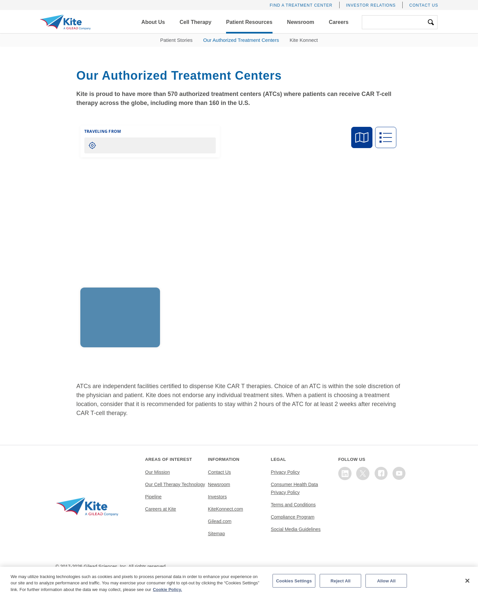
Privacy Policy (285, 472)
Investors (217, 496)
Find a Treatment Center (301, 5)
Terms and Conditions (293, 504)
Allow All (386, 586)
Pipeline (153, 496)
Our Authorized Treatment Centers (241, 40)
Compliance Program (293, 517)
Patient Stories (176, 40)
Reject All (341, 586)
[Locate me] (92, 145)
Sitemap (216, 533)
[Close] (467, 586)
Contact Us (423, 5)
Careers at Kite (160, 509)
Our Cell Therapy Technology (175, 484)
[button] (153, 22)
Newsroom (219, 484)
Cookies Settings (294, 586)
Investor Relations (371, 5)
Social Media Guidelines (296, 529)
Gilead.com (219, 521)
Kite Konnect (303, 40)
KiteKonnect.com (225, 509)
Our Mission (157, 472)
